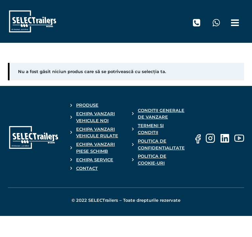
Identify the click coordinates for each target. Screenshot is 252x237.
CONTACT (87, 168)
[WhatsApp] (216, 22)
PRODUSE (87, 105)
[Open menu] (236, 21)
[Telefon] (196, 22)
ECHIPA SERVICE (94, 159)
